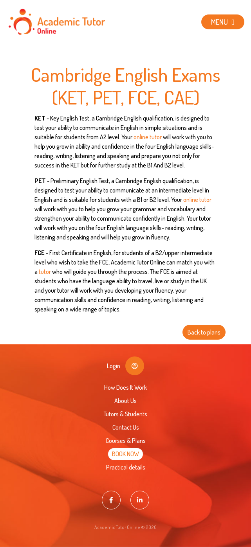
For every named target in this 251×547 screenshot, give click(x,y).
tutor (45, 271)
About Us (125, 401)
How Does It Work (125, 387)
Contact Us (125, 427)
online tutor (148, 137)
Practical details (125, 467)
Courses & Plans (126, 440)
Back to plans (204, 332)
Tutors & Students (125, 414)
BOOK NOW (125, 454)
